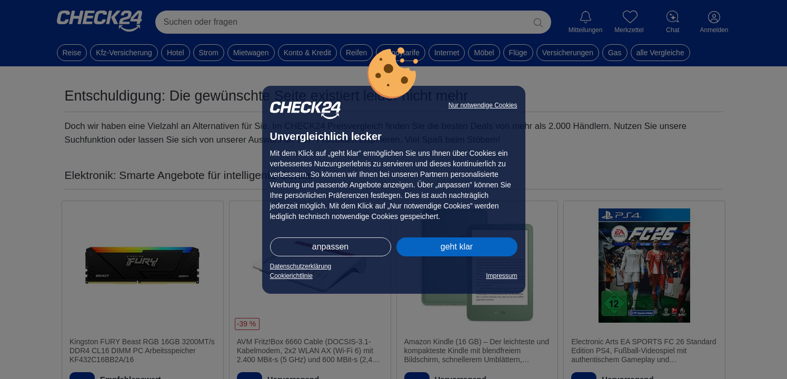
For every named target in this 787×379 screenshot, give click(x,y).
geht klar (457, 246)
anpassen (330, 246)
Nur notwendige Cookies (483, 105)
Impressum (501, 276)
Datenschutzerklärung (301, 266)
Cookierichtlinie (291, 276)
